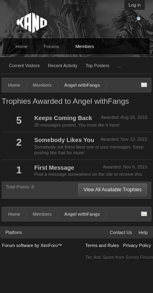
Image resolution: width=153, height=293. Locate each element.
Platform (13, 232)
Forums (51, 46)
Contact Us (121, 232)
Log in (135, 4)
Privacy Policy (137, 245)
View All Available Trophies (113, 189)
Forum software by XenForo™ (32, 245)
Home (21, 46)
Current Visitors (24, 65)
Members (84, 46)
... (119, 65)
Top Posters (97, 65)
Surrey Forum (139, 257)
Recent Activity (63, 65)
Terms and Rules (102, 245)
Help (143, 232)
